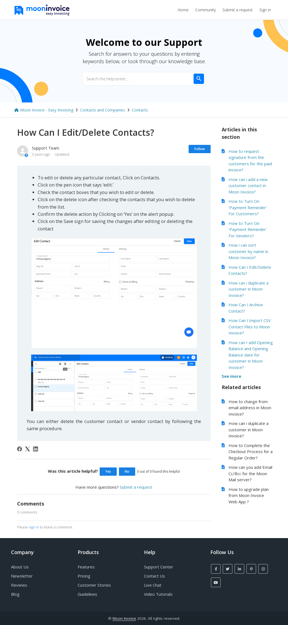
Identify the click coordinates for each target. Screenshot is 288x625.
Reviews (19, 585)
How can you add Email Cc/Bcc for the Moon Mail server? (250, 473)
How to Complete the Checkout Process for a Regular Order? (251, 452)
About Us (20, 567)
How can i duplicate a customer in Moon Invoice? (248, 289)
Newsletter (22, 576)
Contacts (140, 110)
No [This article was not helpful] (127, 471)
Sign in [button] (265, 9)
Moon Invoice (124, 618)
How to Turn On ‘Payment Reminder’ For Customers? (248, 207)
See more (231, 376)
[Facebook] (19, 448)
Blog (15, 594)
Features (86, 567)
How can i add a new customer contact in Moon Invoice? (248, 186)
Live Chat (152, 585)
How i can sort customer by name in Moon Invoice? (248, 251)
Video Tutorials (158, 594)
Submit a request (237, 9)
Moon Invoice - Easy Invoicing (46, 110)
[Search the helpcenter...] (144, 79)
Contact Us (154, 576)
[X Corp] (27, 448)
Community (205, 9)
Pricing (84, 576)
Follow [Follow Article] (199, 149)
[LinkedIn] (35, 448)
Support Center (158, 567)
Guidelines (87, 594)
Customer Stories (94, 585)
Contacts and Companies (102, 110)
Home (183, 9)
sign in (34, 527)
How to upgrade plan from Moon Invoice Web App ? (249, 495)
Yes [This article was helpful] (108, 471)
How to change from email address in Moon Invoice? (250, 408)
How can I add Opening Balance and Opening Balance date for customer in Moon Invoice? (251, 355)
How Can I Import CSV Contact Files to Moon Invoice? (250, 327)
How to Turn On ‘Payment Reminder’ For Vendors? (248, 229)
